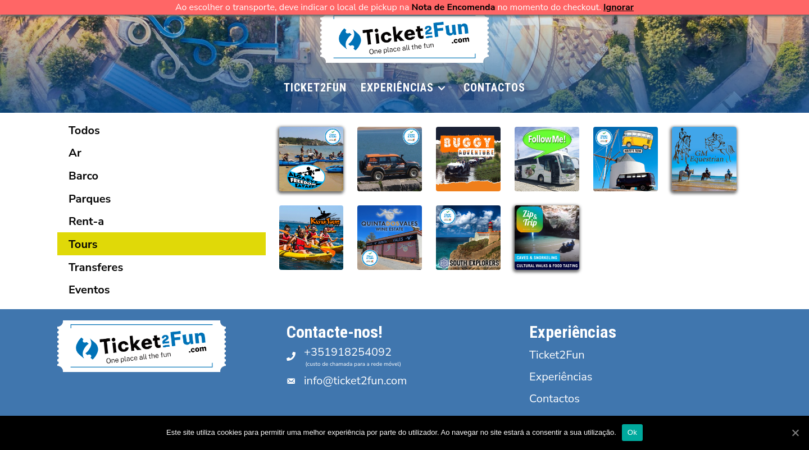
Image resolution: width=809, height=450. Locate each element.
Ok (632, 432)
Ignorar (618, 7)
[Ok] (795, 432)
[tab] (161, 129)
